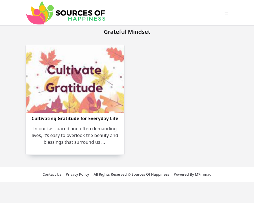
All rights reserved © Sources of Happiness (131, 174)
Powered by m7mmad (193, 174)
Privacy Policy (77, 174)
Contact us (51, 174)
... (103, 142)
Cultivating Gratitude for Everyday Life (74, 118)
